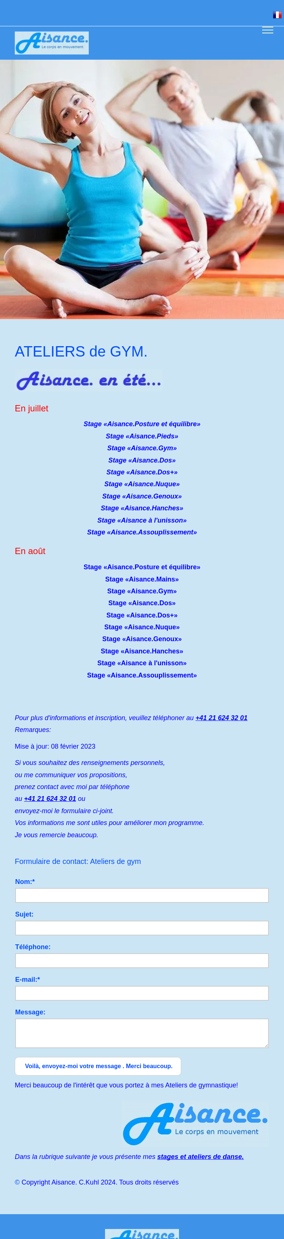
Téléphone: (33, 947)
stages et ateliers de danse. (200, 1156)
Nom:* (25, 881)
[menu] (267, 30)
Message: (30, 1012)
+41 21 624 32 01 (222, 718)
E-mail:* (27, 979)
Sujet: (24, 914)
